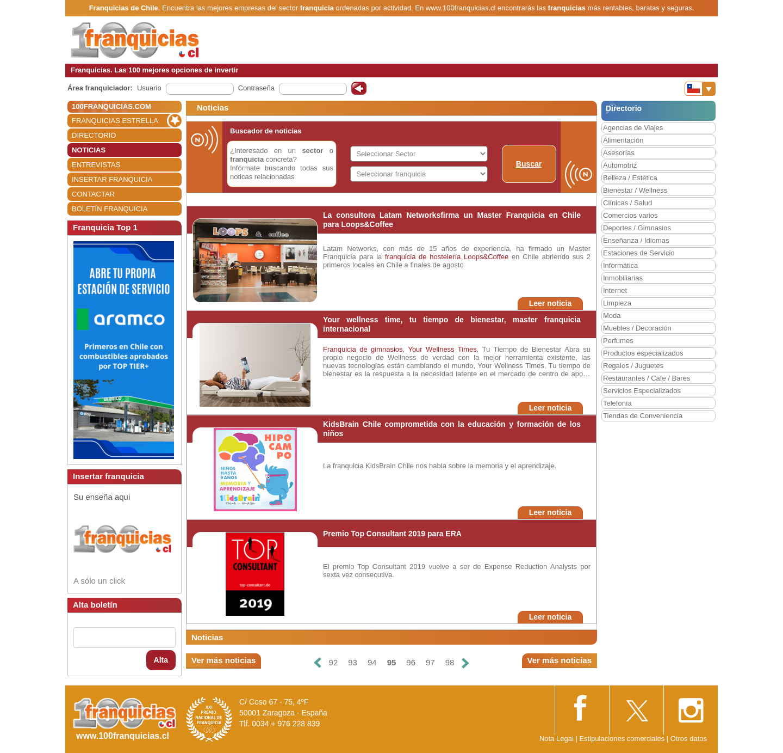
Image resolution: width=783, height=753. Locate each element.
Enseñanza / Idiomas (636, 240)
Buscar (529, 164)
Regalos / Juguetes (633, 366)
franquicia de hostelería (423, 257)
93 (352, 662)
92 (333, 662)
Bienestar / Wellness (635, 190)
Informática (620, 265)
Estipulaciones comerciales (622, 738)
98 (450, 662)
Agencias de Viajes (633, 128)
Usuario (149, 88)
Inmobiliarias (623, 278)
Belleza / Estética (630, 178)
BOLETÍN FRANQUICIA (109, 209)
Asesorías (619, 153)
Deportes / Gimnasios (637, 228)
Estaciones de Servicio (639, 253)
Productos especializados (643, 353)
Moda (612, 315)
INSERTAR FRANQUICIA (112, 179)
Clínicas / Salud (627, 203)
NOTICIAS (88, 150)
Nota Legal (556, 738)
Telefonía (617, 403)
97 (430, 662)
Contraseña (256, 88)
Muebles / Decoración (637, 328)
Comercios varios (630, 215)
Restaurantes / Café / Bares (646, 378)
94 (372, 662)
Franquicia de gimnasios (363, 349)
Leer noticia (550, 303)
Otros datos (688, 738)
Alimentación (623, 140)
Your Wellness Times (442, 349)
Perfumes (618, 340)
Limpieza (617, 303)
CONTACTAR (93, 194)
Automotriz (620, 165)
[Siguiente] (465, 662)
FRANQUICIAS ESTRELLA (115, 121)
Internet (615, 290)
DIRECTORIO (94, 135)
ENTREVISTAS (96, 165)
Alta (161, 660)
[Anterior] (317, 662)
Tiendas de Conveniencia (642, 416)
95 (391, 662)
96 (410, 662)
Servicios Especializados (642, 391)
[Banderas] (700, 89)
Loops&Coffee (486, 257)
